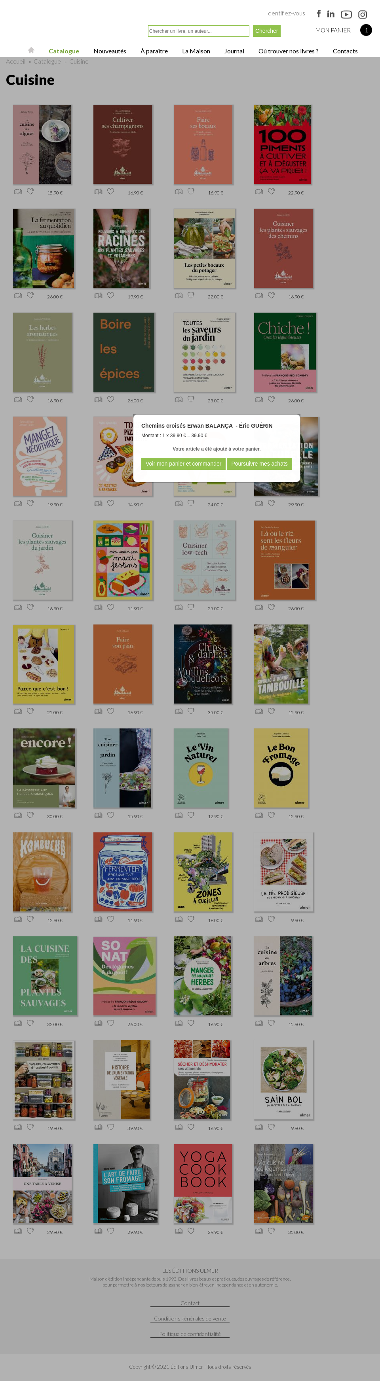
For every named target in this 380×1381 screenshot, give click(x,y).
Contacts (345, 51)
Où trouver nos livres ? (288, 51)
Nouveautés (109, 51)
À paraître (153, 51)
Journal (233, 51)
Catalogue (63, 51)
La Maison (195, 51)
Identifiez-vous (285, 13)
